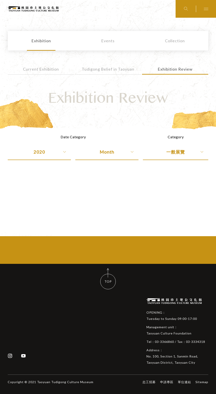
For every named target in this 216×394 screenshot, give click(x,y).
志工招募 (149, 382)
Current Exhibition (41, 69)
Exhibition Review (175, 69)
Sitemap (201, 382)
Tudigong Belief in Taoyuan (108, 69)
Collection (175, 40)
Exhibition (41, 40)
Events (108, 40)
